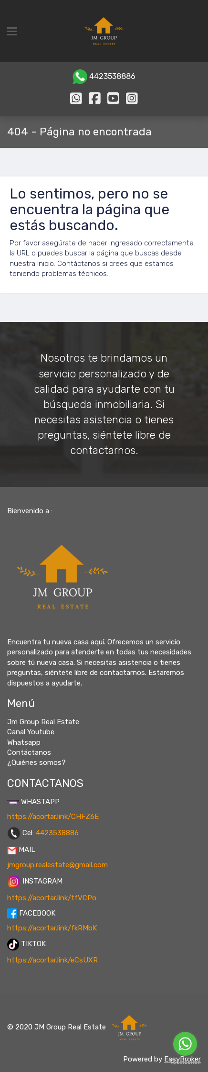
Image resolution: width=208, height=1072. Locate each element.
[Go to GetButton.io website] (185, 1062)
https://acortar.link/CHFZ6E (53, 816)
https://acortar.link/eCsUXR (52, 960)
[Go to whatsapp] (185, 1044)
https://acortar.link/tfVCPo (51, 898)
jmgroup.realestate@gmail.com (57, 865)
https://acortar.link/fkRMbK (52, 928)
